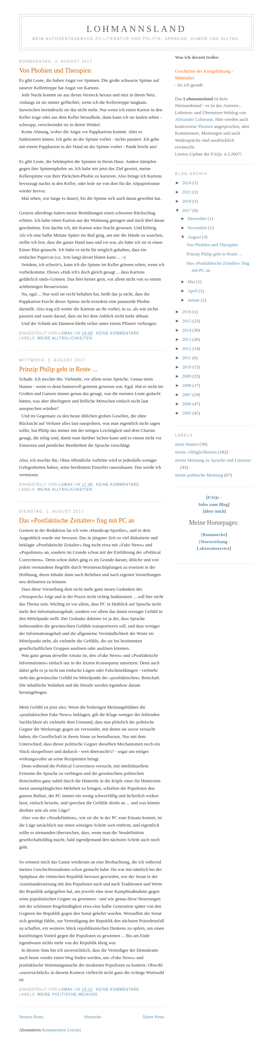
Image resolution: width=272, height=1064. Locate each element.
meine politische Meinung (68, 994)
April (193, 290)
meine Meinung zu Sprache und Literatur (213, 460)
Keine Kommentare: (119, 333)
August (195, 237)
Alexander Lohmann (194, 119)
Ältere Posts (153, 1016)
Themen (205, 126)
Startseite (92, 1016)
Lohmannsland (136, 29)
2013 (187, 339)
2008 (187, 385)
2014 (187, 330)
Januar (194, 300)
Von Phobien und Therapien (55, 70)
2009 (187, 376)
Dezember (198, 218)
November (198, 227)
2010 (187, 367)
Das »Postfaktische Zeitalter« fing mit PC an (76, 520)
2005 (187, 413)
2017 (187, 210)
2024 (187, 182)
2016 (187, 311)
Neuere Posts (31, 1016)
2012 (187, 348)
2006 (187, 403)
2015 (187, 320)
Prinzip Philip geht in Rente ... (58, 369)
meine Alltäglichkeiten (65, 338)
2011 (187, 357)
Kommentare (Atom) (61, 1029)
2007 (187, 394)
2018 (187, 201)
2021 (187, 192)
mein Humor (186, 444)
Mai (192, 281)
